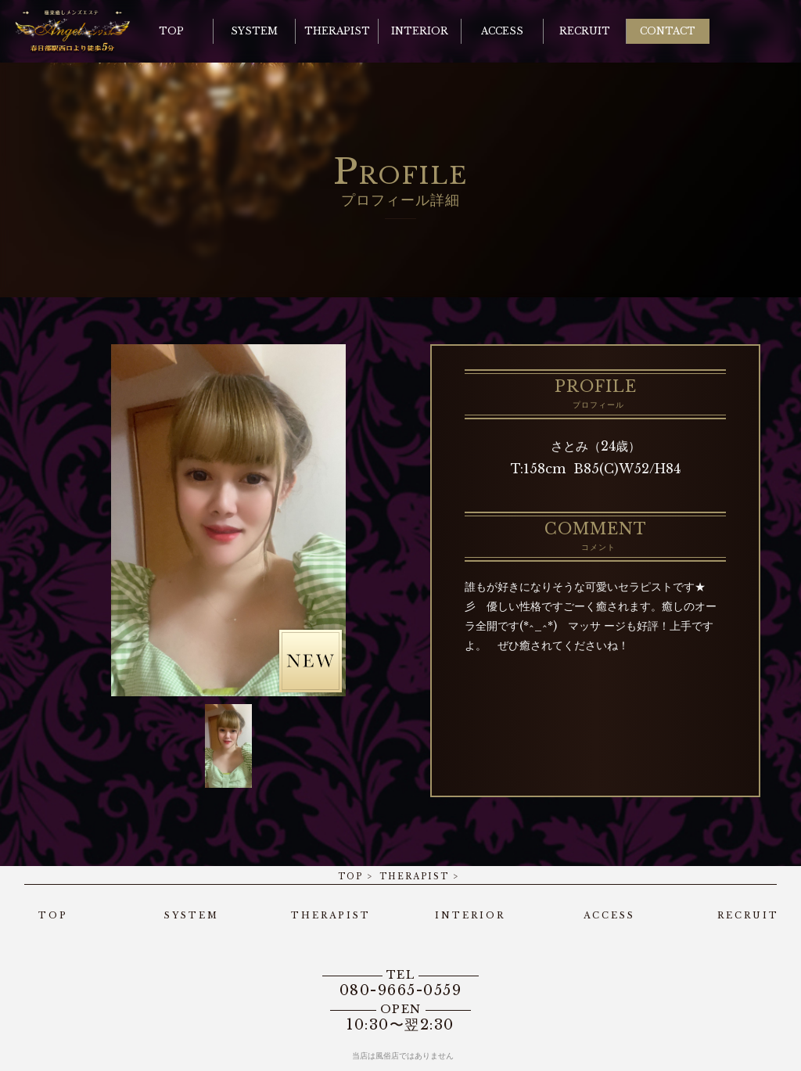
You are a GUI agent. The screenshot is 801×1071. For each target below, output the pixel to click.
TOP (350, 877)
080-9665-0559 (400, 983)
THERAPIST (414, 877)
